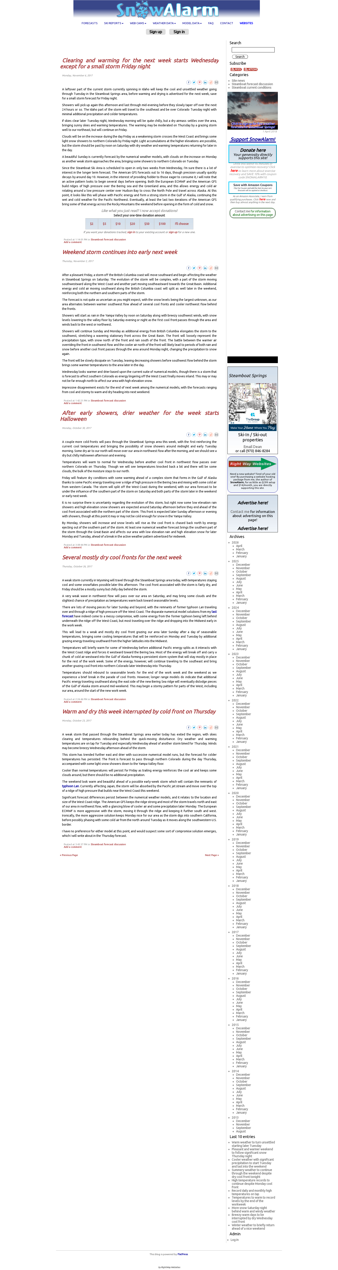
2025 (235, 561)
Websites (246, 23)
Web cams (138, 23)
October (241, 571)
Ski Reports (114, 23)
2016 (235, 978)
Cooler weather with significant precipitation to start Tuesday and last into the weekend (253, 1163)
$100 (162, 224)
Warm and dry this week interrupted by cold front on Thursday (138, 712)
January (241, 556)
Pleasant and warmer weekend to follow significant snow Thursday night (252, 1153)
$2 (91, 224)
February (242, 553)
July (239, 582)
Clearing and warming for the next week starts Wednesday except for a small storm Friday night (139, 63)
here (234, 170)
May (239, 589)
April (239, 546)
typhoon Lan (70, 786)
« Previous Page (69, 855)
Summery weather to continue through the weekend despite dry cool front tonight (252, 1173)
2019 (235, 839)
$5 (104, 224)
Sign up (155, 32)
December (243, 564)
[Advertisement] (141, 45)
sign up (173, 232)
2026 (235, 542)
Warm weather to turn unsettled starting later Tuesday (253, 1144)
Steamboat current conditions (251, 87)
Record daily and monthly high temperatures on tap (252, 1192)
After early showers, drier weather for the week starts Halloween (139, 416)
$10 (118, 224)
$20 (132, 224)
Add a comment (73, 242)
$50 (146, 224)
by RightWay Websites (169, 1267)
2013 (235, 1117)
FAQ (211, 23)
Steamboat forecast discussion (108, 239)
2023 (235, 654)
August (241, 578)
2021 (235, 746)
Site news (238, 80)
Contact (226, 23)
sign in (131, 232)
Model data (192, 23)
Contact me (242, 211)
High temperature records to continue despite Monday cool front (252, 1184)
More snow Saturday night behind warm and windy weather (253, 1209)
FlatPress (183, 1254)
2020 (235, 793)
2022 (235, 700)
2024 (235, 607)
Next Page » (212, 855)
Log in (235, 1240)
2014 (235, 1071)
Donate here (252, 153)
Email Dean (253, 447)
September (243, 575)
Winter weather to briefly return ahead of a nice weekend (253, 1226)
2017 (235, 932)
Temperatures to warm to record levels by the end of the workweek (253, 1201)
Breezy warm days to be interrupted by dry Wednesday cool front (252, 1218)
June (239, 585)
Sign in (179, 32)
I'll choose (182, 224)
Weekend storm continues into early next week (119, 252)
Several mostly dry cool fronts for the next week (121, 557)
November (243, 568)
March (240, 549)
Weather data (164, 23)
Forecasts (90, 23)
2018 (235, 885)
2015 (235, 1025)
